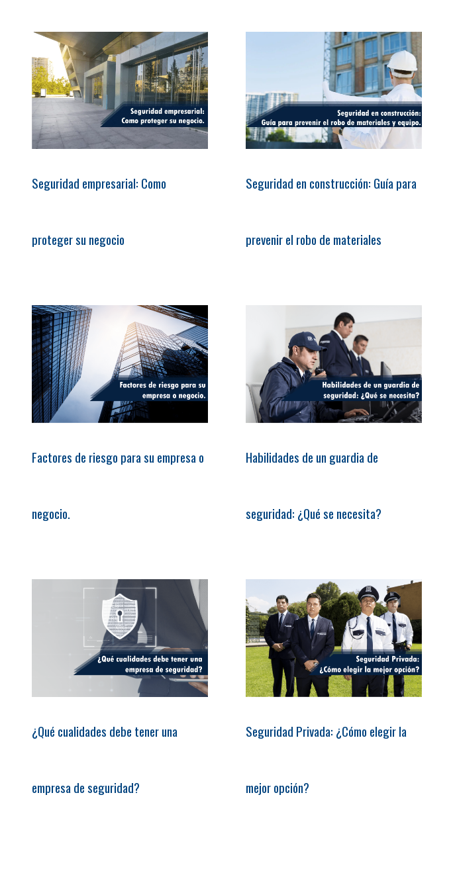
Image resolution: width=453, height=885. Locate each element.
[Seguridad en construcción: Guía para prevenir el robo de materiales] (334, 90)
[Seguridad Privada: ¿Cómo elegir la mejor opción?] (334, 637)
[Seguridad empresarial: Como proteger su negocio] (120, 90)
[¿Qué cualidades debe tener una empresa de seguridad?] (120, 637)
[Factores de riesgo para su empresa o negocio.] (120, 363)
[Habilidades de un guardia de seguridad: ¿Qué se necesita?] (334, 363)
